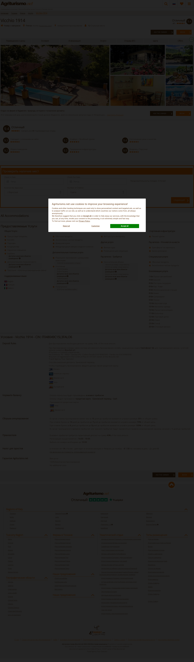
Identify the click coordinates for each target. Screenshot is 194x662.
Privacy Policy (84, 221)
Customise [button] (95, 226)
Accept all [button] (124, 226)
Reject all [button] (66, 226)
